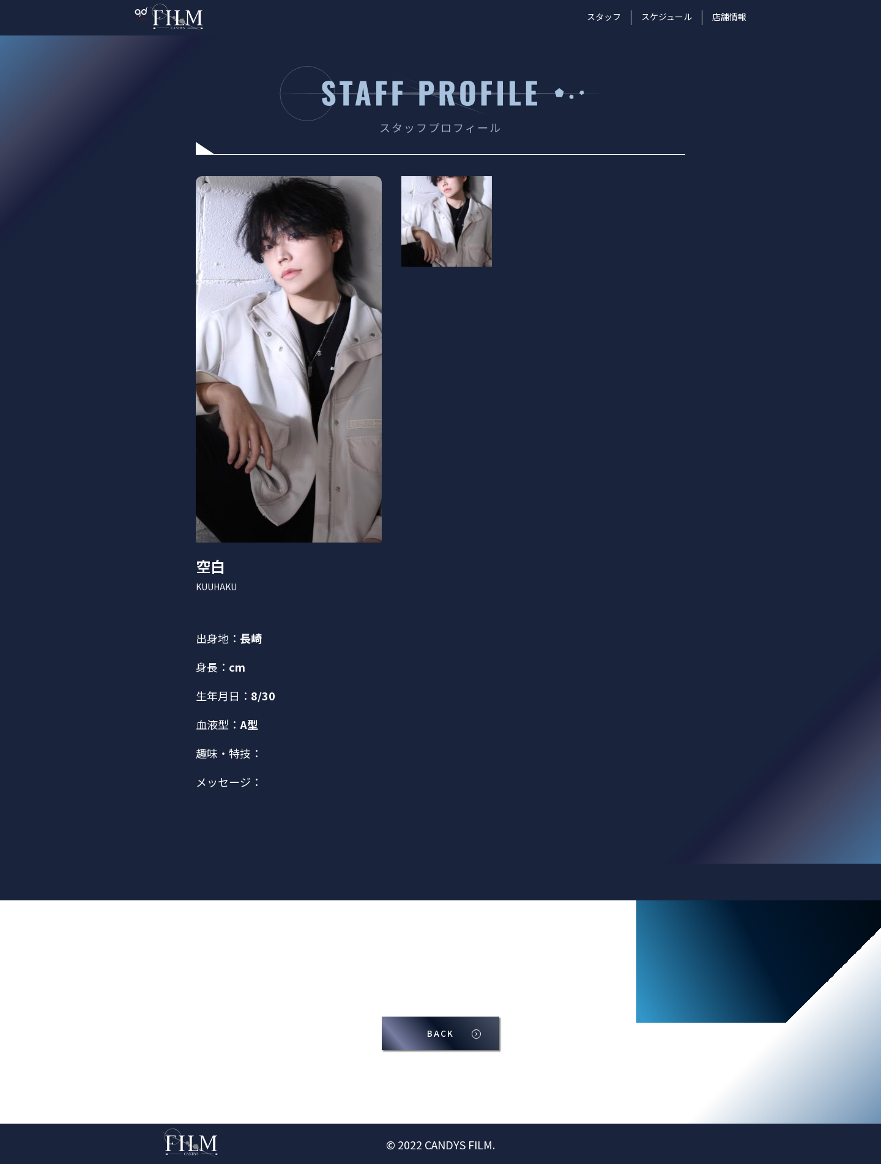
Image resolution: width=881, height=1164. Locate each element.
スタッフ (604, 16)
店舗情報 (729, 16)
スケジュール (666, 16)
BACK (440, 1034)
